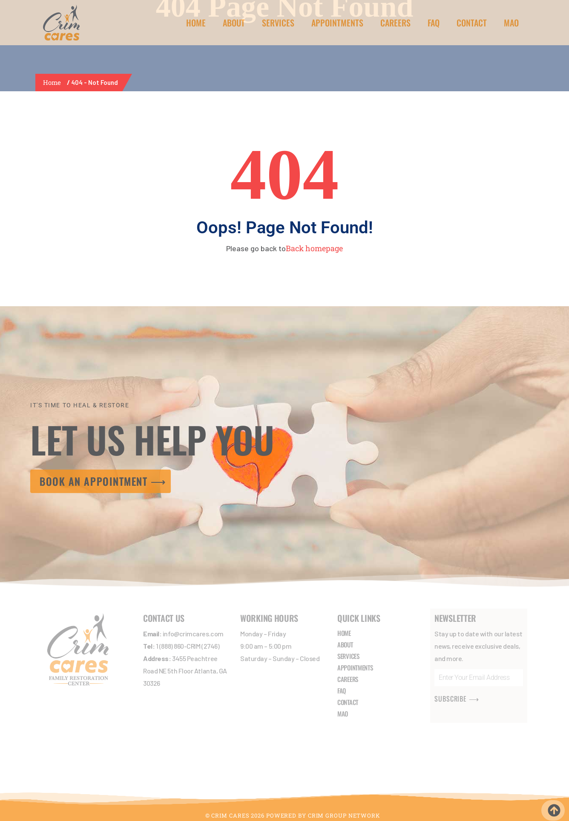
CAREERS (395, 22)
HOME (196, 22)
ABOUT (234, 22)
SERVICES (278, 22)
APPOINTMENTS (337, 22)
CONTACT (472, 22)
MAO (511, 22)
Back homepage (314, 248)
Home (53, 82)
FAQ (434, 22)
